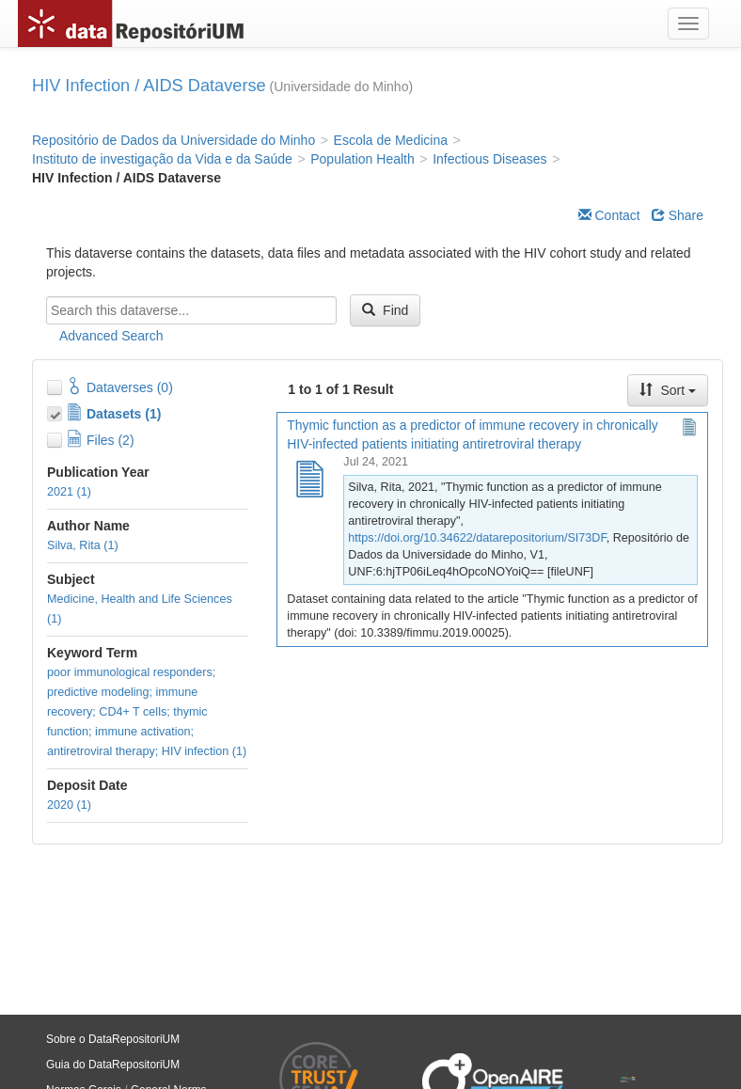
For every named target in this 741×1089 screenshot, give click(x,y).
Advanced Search (111, 335)
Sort (667, 390)
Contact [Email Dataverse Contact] (609, 215)
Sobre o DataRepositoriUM (113, 1039)
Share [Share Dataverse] (677, 215)
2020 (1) (69, 805)
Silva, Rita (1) (82, 545)
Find (385, 310)
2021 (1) (69, 491)
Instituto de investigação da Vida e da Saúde (162, 158)
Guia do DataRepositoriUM (113, 1064)
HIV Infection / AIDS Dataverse (149, 85)
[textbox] (191, 310)
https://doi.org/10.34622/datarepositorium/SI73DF (477, 537)
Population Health (362, 158)
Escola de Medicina (391, 140)
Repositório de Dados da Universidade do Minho (173, 140)
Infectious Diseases (489, 158)
